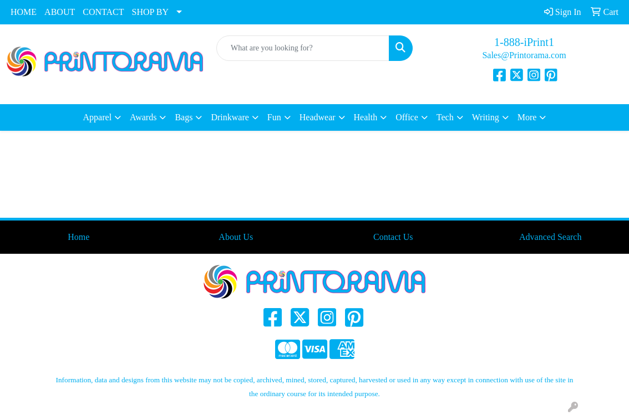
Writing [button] (485, 117)
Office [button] (406, 117)
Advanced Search (550, 237)
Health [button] (366, 117)
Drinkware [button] (229, 117)
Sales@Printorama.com (524, 55)
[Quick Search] (302, 48)
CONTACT (103, 12)
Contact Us (393, 237)
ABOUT (59, 12)
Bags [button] (183, 117)
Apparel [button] (97, 117)
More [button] (527, 117)
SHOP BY (150, 12)
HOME (24, 12)
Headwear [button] (318, 117)
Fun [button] (274, 117)
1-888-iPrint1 (524, 42)
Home (78, 237)
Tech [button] (445, 117)
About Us (236, 237)
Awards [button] (143, 117)
